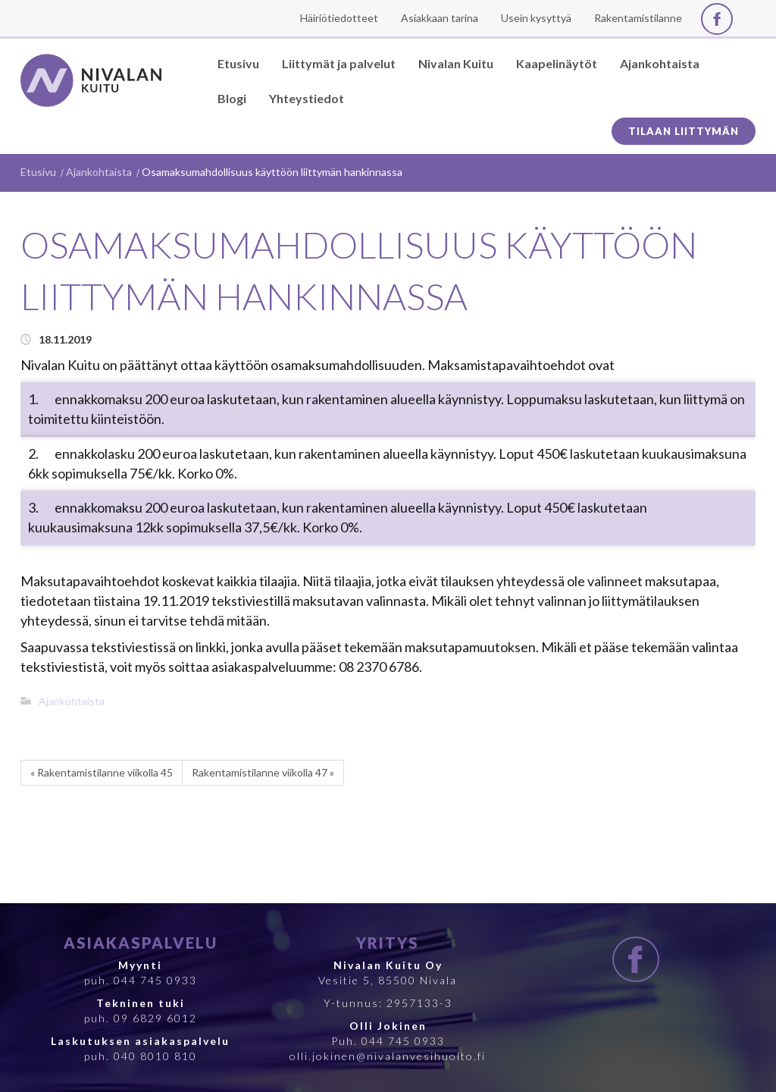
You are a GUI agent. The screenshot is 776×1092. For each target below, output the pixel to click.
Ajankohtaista (99, 171)
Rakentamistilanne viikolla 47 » (263, 772)
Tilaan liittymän (683, 131)
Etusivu (38, 171)
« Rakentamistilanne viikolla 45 (101, 772)
